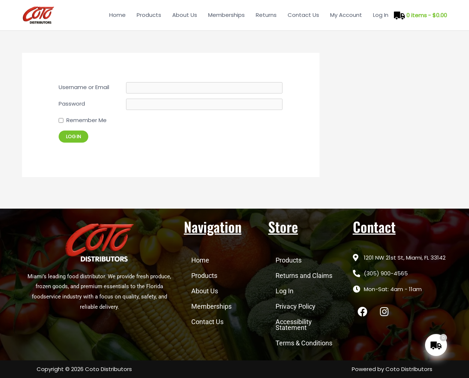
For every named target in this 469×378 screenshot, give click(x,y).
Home (117, 15)
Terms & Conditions (304, 343)
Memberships (226, 15)
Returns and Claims (304, 275)
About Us (184, 15)
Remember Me (86, 120)
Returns (266, 15)
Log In (380, 15)
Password (72, 103)
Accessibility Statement (294, 324)
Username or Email (84, 87)
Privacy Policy (295, 306)
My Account (346, 15)
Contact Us (303, 15)
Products (149, 15)
